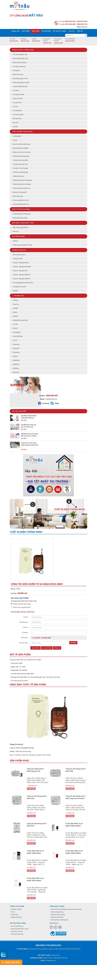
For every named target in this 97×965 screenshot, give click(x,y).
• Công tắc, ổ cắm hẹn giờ (20, 168)
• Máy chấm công (17, 196)
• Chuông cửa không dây (20, 172)
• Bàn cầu (15, 122)
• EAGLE (14, 312)
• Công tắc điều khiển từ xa (20, 204)
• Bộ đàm (15, 291)
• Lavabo (15, 126)
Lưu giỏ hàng (46, 648)
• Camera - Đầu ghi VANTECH (21, 279)
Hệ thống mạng (18, 236)
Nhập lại (57, 648)
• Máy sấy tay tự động (19, 62)
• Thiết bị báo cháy (18, 176)
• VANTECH (15, 368)
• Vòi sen (15, 106)
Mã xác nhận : (23, 643)
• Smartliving (16, 332)
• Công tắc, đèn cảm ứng (19, 164)
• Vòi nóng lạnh (17, 110)
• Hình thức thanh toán (16, 934)
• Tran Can (15, 304)
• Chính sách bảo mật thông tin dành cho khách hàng (65, 909)
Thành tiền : (24, 638)
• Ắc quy (14, 140)
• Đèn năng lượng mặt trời (20, 227)
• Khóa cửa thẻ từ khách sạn (21, 188)
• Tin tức (12, 912)
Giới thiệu (26, 31)
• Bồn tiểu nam (16, 118)
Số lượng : (25, 632)
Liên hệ (80, 31)
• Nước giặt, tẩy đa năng (19, 218)
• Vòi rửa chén (16, 102)
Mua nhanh (35, 648)
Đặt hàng (31, 789)
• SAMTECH (15, 364)
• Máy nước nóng (17, 74)
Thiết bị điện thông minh (22, 131)
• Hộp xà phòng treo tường (20, 82)
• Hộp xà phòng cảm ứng (20, 58)
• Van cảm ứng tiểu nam (19, 54)
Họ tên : (25, 617)
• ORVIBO (15, 308)
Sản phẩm (35, 31)
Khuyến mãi (46, 31)
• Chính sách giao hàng (56, 912)
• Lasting (15, 300)
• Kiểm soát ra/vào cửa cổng (21, 152)
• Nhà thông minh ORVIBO (20, 148)
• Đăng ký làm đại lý (16, 917)
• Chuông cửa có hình (19, 287)
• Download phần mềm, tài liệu (19, 929)
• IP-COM (15, 324)
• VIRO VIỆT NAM (17, 336)
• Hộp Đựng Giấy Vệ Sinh (20, 78)
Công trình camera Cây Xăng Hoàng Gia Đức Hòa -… (29, 445)
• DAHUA (15, 356)
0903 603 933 (11, 962)
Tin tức (72, 31)
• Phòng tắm (16, 70)
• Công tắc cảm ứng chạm (20, 160)
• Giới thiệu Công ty (15, 909)
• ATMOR (15, 316)
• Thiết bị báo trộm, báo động (21, 184)
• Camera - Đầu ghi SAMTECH (21, 275)
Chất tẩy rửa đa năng (21, 209)
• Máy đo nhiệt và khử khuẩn (21, 144)
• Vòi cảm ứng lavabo (19, 66)
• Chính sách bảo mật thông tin (59, 920)
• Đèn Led (15, 231)
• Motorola (15, 372)
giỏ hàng (82, 27)
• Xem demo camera (16, 931)
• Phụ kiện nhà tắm (18, 94)
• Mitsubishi (16, 348)
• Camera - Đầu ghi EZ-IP (19, 271)
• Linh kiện (15, 90)
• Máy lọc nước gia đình (19, 192)
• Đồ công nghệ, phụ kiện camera (22, 283)
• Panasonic (16, 352)
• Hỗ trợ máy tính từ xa (16, 926)
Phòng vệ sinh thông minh (23, 50)
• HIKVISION (16, 360)
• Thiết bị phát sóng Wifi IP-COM (22, 245)
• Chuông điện (16, 136)
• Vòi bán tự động (17, 114)
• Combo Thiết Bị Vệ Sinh (20, 86)
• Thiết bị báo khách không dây (22, 180)
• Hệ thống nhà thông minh (20, 156)
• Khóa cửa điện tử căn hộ (20, 200)
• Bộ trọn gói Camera (18, 255)
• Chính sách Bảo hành (56, 917)
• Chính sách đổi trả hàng (57, 914)
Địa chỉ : (25, 627)
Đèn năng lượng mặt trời (22, 223)
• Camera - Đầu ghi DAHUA (20, 263)
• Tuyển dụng (14, 914)
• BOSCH (15, 328)
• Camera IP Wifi (17, 259)
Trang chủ (15, 31)
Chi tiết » (24, 420)
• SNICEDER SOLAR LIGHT (20, 320)
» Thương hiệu (18, 296)
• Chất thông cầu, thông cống (21, 214)
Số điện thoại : (23, 622)
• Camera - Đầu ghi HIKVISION (21, 267)
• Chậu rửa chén (17, 98)
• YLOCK (14, 340)
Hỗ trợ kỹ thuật (59, 31)
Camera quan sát (19, 250)
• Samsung (15, 344)
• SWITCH (15, 241)
